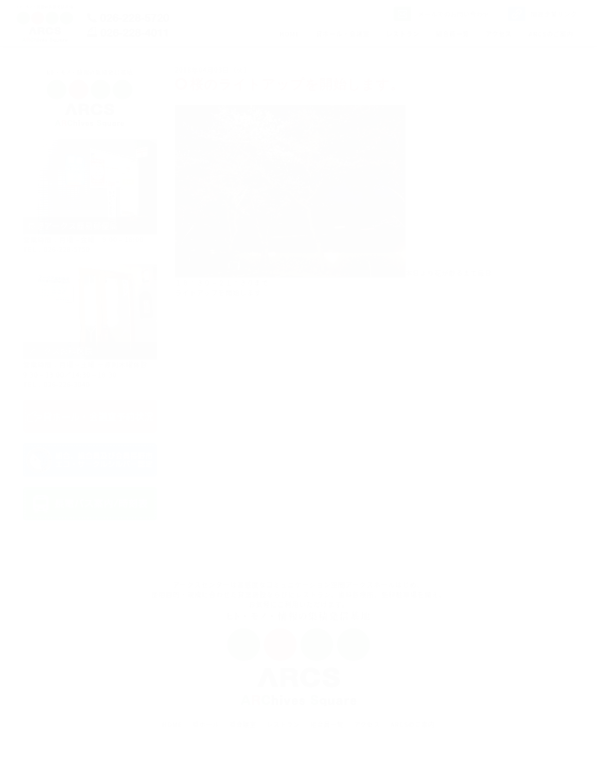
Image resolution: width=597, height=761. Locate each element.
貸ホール (205, 724)
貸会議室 (243, 724)
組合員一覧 (452, 34)
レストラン (402, 34)
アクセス (499, 34)
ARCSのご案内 (551, 34)
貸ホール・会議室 (343, 34)
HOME (289, 34)
